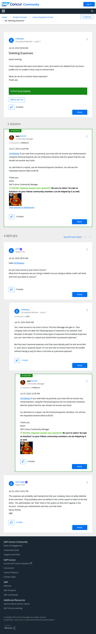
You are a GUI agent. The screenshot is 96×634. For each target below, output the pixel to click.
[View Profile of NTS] (17, 249)
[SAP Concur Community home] (12, 4)
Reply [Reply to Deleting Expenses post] (79, 112)
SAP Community (11, 595)
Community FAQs (11, 550)
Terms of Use (18, 620)
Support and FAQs (12, 554)
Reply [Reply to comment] (79, 222)
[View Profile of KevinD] (23, 136)
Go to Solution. (24, 91)
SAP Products (10, 590)
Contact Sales (10, 577)
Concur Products (11, 572)
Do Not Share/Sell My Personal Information (39, 620)
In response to (19, 143)
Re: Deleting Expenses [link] (14, 21)
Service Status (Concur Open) (17, 604)
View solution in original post (21, 207)
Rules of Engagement (13, 546)
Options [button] (87, 17)
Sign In (89, 4)
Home (4, 17)
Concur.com (9, 568)
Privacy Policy (8, 620)
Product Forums (20, 17)
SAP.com (7, 586)
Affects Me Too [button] (16, 100)
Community (31, 4)
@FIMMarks (14, 154)
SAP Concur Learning (13, 608)
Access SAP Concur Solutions (18, 563)
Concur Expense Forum (43, 17)
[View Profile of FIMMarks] (20, 39)
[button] (87, 39)
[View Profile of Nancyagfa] (20, 482)
